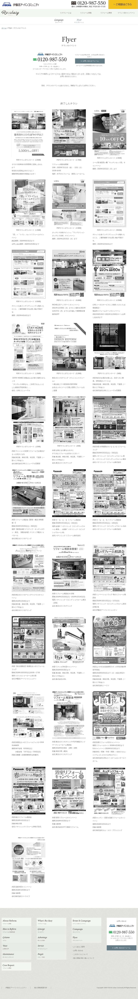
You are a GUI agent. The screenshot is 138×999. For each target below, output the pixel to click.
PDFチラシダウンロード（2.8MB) (109, 158)
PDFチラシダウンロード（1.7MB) (69, 160)
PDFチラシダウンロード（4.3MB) (109, 300)
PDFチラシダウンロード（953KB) (109, 230)
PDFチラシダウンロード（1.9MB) (28, 373)
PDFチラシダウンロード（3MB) (109, 373)
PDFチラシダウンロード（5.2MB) (69, 373)
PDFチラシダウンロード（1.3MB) (28, 230)
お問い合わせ (78, 950)
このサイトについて (80, 954)
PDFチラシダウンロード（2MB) (69, 446)
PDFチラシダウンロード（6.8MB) (28, 301)
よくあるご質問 (79, 947)
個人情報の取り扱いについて (83, 958)
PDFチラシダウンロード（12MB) (28, 447)
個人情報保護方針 (40, 988)
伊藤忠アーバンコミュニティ (16, 988)
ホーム (4, 28)
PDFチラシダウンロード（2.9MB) (28, 160)
